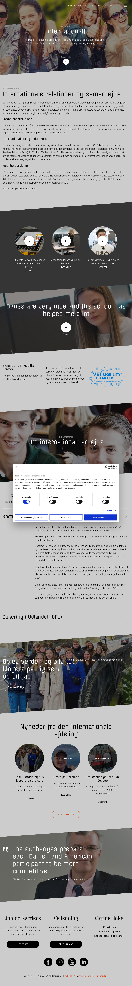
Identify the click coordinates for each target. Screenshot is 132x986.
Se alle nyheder (16, 687)
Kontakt (112, 597)
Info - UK (112, 5)
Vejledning (82, 5)
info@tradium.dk (86, 976)
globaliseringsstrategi (25, 188)
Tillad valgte (66, 517)
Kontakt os (108, 927)
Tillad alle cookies (100, 517)
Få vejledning (66, 944)
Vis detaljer (107, 510)
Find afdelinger (103, 976)
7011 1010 (70, 976)
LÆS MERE (72, 664)
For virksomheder (98, 5)
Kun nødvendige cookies (31, 517)
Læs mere (29, 271)
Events (71, 5)
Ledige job (23, 944)
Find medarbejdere (108, 931)
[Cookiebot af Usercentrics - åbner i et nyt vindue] (107, 467)
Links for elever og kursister (108, 935)
